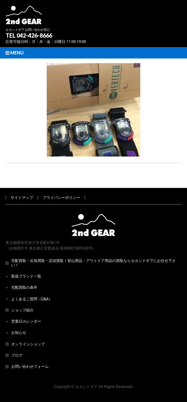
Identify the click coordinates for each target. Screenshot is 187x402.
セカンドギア (86, 387)
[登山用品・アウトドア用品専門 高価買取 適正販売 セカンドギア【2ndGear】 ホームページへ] (24, 17)
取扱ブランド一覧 (26, 276)
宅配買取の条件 (24, 287)
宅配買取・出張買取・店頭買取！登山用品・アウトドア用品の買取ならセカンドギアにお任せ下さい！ (93, 263)
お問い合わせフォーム (30, 366)
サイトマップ (22, 197)
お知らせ (18, 332)
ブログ (16, 355)
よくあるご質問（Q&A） (31, 299)
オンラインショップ (28, 344)
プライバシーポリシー (61, 197)
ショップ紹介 (22, 310)
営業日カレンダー (26, 321)
